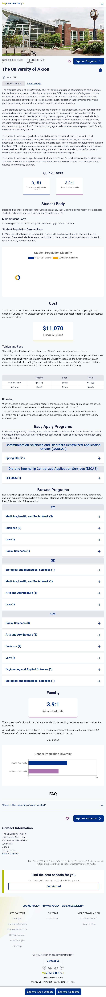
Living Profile (89, 924)
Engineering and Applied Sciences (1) (29, 669)
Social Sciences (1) (18, 551)
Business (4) (13, 646)
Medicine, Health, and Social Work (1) (29, 581)
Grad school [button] (14, 83)
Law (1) (10, 539)
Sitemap (17, 946)
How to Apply (17, 940)
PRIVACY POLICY (50, 906)
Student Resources (17, 929)
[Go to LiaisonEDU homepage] (13, 3)
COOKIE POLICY (31, 906)
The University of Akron (35, 61)
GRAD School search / (13, 61)
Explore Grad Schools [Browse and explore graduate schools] (40, 991)
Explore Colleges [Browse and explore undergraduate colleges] (68, 991)
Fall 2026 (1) (13, 478)
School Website (10, 853)
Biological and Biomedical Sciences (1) (30, 569)
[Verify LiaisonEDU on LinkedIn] (61, 968)
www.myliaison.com (53, 977)
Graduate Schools (17, 924)
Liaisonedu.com (88, 918)
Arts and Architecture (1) (21, 592)
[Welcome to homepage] (53, 973)
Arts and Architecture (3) (21, 634)
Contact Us (53, 918)
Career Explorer (17, 935)
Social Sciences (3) (18, 623)
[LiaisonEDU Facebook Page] (56, 968)
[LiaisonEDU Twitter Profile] (44, 968)
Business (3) (13, 528)
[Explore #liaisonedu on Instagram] (50, 968)
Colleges (17, 918)
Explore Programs (88, 61)
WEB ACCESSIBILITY (73, 906)
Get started (54, 886)
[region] (53, 452)
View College (34, 83)
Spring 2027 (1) (15, 458)
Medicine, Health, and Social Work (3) (29, 516)
